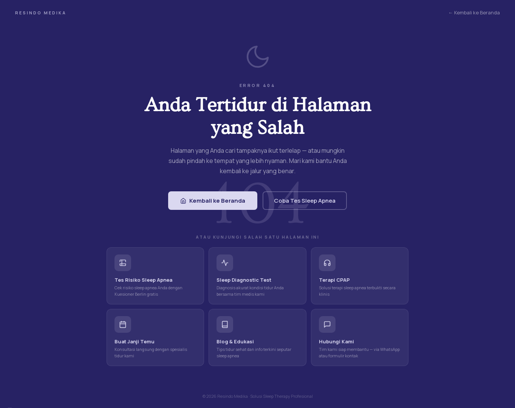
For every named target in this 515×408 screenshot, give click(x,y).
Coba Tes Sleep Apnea (305, 201)
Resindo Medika (41, 13)
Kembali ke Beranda (212, 201)
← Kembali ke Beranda (474, 12)
